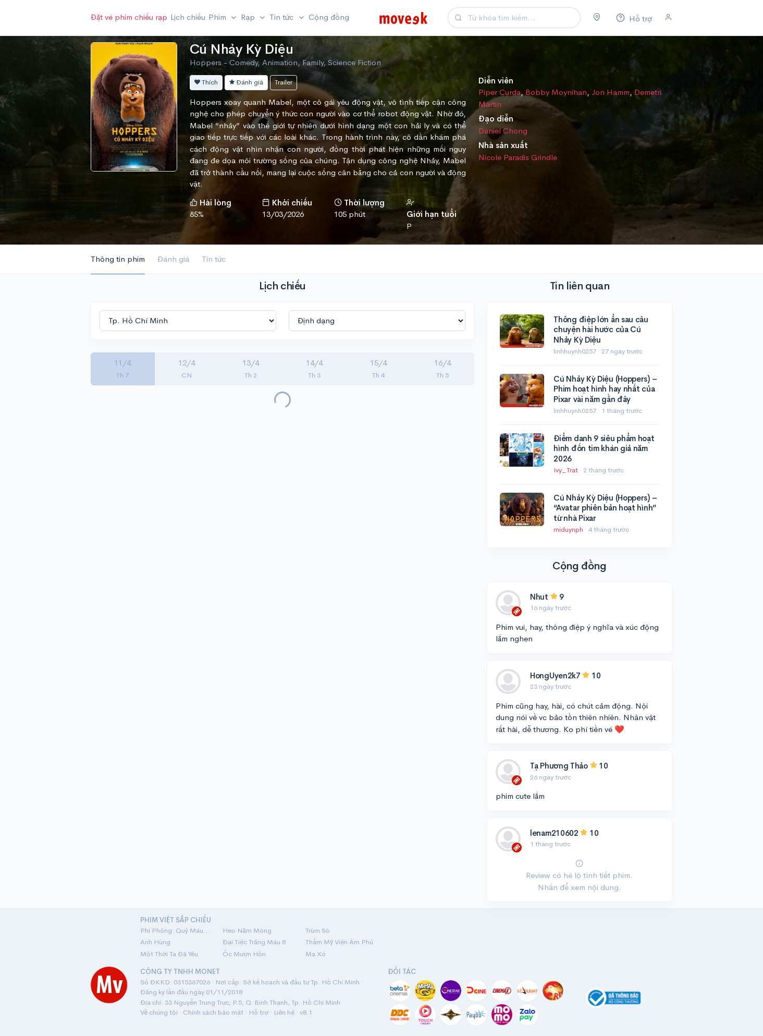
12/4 (186, 369)
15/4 (378, 369)
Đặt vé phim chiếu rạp (129, 17)
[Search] (523, 18)
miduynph (569, 529)
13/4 (250, 369)
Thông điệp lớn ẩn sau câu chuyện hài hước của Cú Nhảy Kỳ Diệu (600, 329)
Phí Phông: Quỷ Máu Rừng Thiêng (175, 930)
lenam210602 (554, 833)
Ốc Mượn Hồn (244, 953)
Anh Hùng (155, 941)
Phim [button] (218, 17)
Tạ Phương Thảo (560, 766)
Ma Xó (315, 953)
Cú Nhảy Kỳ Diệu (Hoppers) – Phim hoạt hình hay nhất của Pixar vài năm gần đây (605, 389)
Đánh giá (246, 82)
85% (197, 214)
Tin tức (214, 259)
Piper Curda (499, 92)
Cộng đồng (329, 17)
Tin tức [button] (282, 17)
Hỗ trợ (258, 1012)
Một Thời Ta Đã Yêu (169, 953)
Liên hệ (284, 1012)
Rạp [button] (249, 17)
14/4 (314, 369)
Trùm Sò (317, 930)
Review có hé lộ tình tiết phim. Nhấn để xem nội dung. (579, 875)
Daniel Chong (502, 131)
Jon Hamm (611, 92)
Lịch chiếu (187, 17)
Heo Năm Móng (247, 930)
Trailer (283, 82)
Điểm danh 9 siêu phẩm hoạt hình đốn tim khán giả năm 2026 (603, 448)
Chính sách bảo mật (213, 1012)
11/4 (122, 369)
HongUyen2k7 (555, 675)
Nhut (539, 597)
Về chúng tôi (159, 1012)
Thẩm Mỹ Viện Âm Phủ (339, 941)
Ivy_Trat (566, 470)
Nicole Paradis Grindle (517, 157)
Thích (206, 82)
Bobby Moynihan (556, 92)
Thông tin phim (118, 259)
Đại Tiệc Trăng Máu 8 (254, 941)
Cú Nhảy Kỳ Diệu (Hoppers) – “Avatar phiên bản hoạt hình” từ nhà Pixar (605, 508)
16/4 (442, 369)
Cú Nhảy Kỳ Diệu (241, 49)
